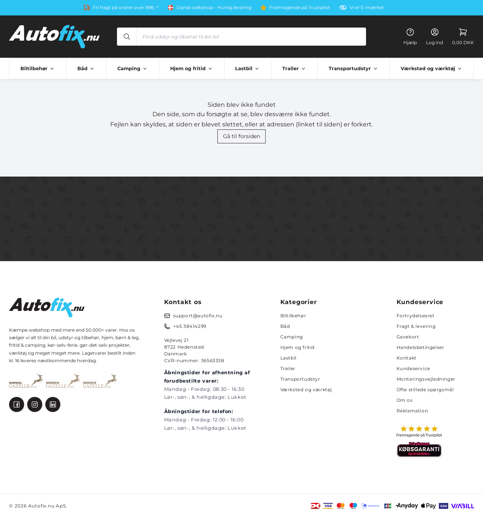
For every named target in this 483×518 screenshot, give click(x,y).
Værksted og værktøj (306, 389)
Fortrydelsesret (416, 315)
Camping (291, 337)
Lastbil (288, 358)
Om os (405, 400)
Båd (285, 326)
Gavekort (408, 337)
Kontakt (407, 358)
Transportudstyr (300, 379)
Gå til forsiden (241, 136)
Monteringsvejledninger (426, 379)
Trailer (287, 368)
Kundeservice (413, 368)
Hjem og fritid (297, 347)
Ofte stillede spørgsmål (425, 389)
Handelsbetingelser (421, 347)
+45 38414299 (189, 326)
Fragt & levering (416, 326)
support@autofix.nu (198, 315)
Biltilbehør (293, 315)
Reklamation (412, 410)
